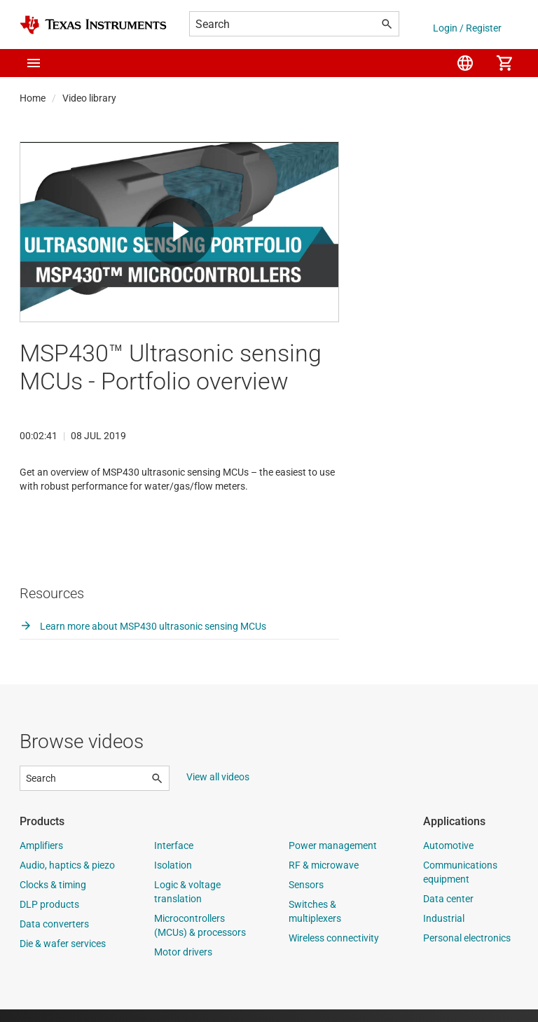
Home (33, 98)
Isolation (173, 877)
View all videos (217, 789)
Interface (173, 858)
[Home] (93, 24)
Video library (89, 98)
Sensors (306, 897)
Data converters (54, 936)
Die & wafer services (63, 956)
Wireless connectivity (334, 950)
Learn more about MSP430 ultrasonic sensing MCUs (143, 638)
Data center (448, 911)
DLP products (49, 917)
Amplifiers (41, 858)
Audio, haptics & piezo (67, 877)
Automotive (448, 858)
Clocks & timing (53, 897)
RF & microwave (324, 877)
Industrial (443, 931)
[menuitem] (465, 63)
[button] (33, 63)
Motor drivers (183, 964)
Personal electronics (467, 950)
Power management (333, 858)
